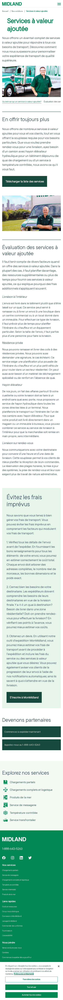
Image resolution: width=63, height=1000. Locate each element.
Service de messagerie (23, 805)
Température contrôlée (24, 812)
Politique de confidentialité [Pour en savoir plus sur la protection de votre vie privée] (24, 974)
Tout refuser (31, 987)
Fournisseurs (7, 931)
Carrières (5, 952)
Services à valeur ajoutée (36, 11)
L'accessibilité (7, 935)
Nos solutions (17, 11)
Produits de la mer (20, 797)
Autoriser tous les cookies (31, 995)
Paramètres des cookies (31, 980)
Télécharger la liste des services (24, 181)
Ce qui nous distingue (10, 911)
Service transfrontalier (23, 820)
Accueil (5, 11)
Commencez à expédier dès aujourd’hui (16, 957)
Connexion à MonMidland (12, 916)
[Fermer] (59, 967)
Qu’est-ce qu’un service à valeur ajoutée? (21, 101)
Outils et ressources (9, 906)
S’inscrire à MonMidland (24, 697)
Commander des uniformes (12, 926)
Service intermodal (9, 889)
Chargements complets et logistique (31, 789)
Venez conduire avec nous (12, 948)
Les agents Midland (9, 921)
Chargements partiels (22, 782)
